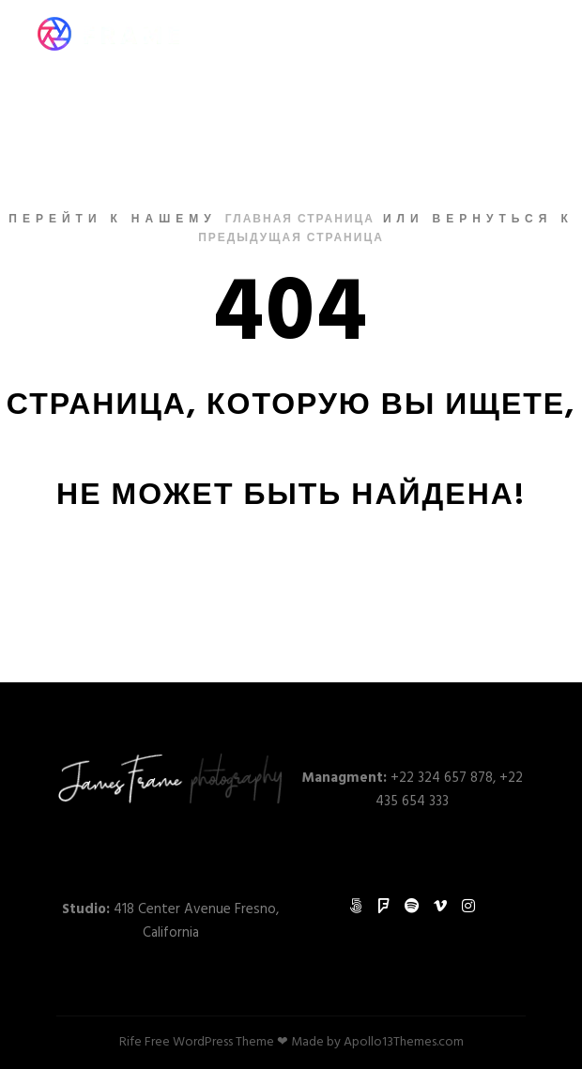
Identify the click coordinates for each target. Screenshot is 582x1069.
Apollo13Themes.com (404, 1042)
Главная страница (300, 219)
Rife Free (144, 1042)
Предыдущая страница (291, 238)
